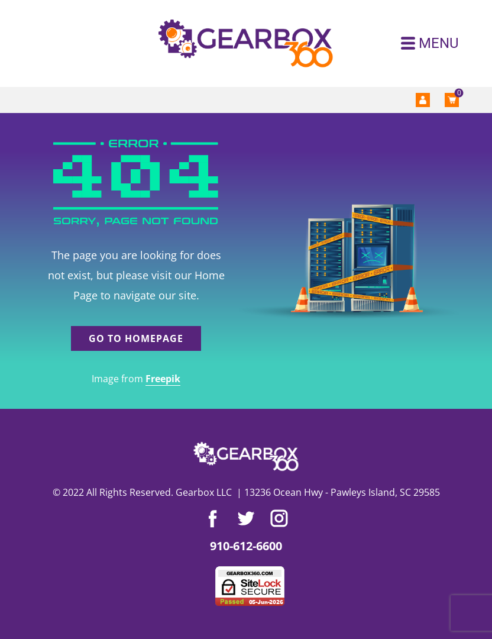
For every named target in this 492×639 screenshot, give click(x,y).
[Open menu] (430, 43)
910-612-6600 (246, 546)
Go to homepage (136, 338)
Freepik (162, 378)
